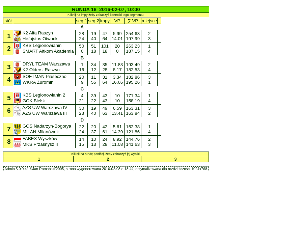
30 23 (81, 111)
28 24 (81, 36)
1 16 (81, 67)
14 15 (81, 142)
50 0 (81, 49)
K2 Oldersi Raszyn (37, 69)
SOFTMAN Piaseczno (40, 76)
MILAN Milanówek (36, 131)
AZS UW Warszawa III (40, 113)
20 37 (93, 129)
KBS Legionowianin (38, 45)
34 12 (93, 67)
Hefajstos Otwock (36, 38)
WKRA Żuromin (34, 82)
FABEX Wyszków (35, 138)
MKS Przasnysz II (36, 144)
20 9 (81, 80)
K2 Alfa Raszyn (33, 32)
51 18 (93, 49)
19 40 (93, 36)
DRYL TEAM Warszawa (42, 63)
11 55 (93, 80)
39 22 (93, 98)
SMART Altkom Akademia (44, 51)
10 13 (93, 142)
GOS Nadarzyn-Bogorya (43, 126)
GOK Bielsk (30, 100)
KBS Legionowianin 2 (39, 95)
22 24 (81, 129)
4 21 (81, 98)
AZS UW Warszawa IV (41, 107)
